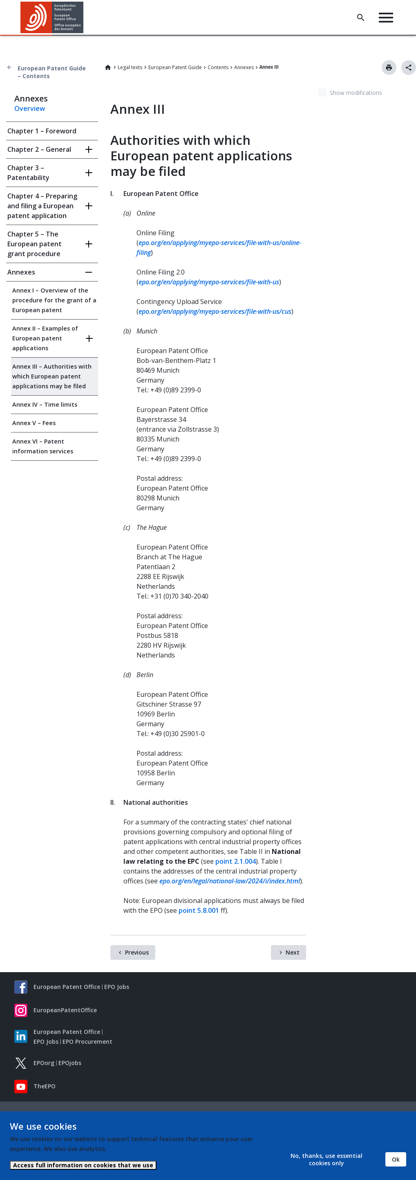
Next (293, 952)
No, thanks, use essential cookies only (326, 1159)
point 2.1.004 (235, 861)
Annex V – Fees (34, 423)
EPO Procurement (87, 1041)
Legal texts (130, 67)
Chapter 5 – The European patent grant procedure (34, 244)
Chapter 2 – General (39, 149)
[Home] (52, 17)
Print (389, 67)
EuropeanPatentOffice (65, 1010)
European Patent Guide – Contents (52, 72)
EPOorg (44, 1063)
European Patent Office (67, 987)
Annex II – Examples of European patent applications (45, 338)
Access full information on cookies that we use (83, 1165)
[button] (85, 17)
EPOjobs (69, 1063)
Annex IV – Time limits (44, 404)
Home (108, 67)
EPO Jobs (116, 987)
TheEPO (45, 1086)
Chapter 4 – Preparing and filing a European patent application (42, 205)
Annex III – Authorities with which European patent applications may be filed (52, 376)
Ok (396, 1159)
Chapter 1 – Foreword (41, 130)
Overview (29, 108)
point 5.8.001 (199, 910)
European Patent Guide (175, 67)
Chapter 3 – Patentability (28, 172)
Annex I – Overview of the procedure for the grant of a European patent (54, 300)
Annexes (244, 67)
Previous (137, 952)
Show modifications (356, 93)
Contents (218, 67)
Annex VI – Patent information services (42, 446)
